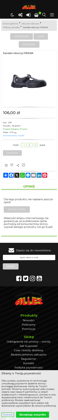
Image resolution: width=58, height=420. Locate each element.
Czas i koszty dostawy (28, 350)
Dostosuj (7, 415)
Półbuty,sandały (11, 27)
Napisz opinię (17, 209)
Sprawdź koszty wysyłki (13, 135)
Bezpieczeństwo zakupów (28, 354)
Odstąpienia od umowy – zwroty (29, 341)
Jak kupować (28, 345)
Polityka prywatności (29, 367)
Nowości (28, 320)
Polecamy (29, 324)
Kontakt (28, 363)
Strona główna (10, 23)
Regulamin (28, 358)
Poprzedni (21, 36)
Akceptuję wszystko (32, 414)
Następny (29, 44)
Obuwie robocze (30, 23)
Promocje (28, 328)
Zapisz (11, 266)
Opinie (29, 186)
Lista (41, 36)
